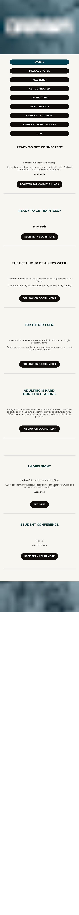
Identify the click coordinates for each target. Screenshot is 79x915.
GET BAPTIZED (40, 97)
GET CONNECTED (39, 88)
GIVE (39, 133)
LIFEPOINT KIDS (39, 106)
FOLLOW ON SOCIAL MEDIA (39, 298)
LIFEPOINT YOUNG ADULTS (39, 124)
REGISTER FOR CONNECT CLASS (39, 184)
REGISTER (39, 504)
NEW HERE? (40, 79)
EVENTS (39, 62)
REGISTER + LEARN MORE (39, 236)
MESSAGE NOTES (39, 71)
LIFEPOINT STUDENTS (39, 115)
